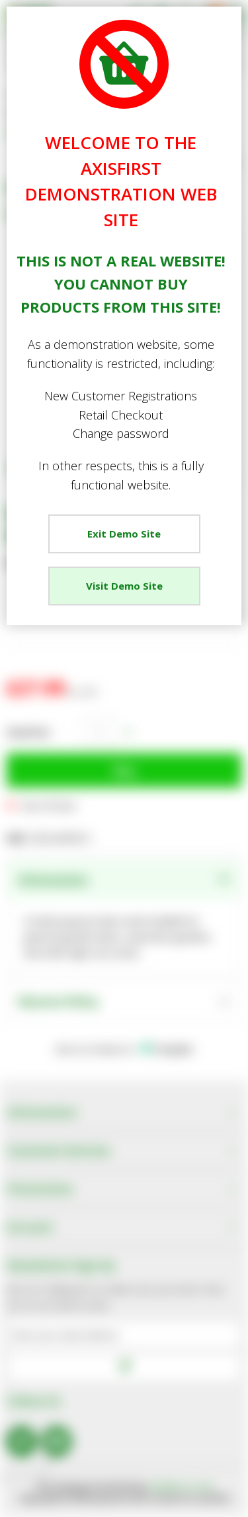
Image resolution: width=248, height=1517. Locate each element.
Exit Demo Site (124, 533)
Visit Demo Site (124, 585)
